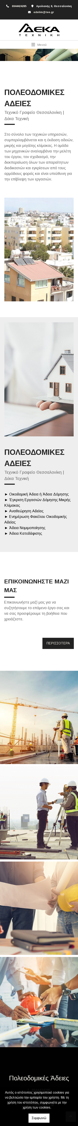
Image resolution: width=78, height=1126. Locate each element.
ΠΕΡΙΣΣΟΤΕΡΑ (58, 643)
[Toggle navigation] (39, 44)
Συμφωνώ (39, 1118)
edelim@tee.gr (43, 12)
